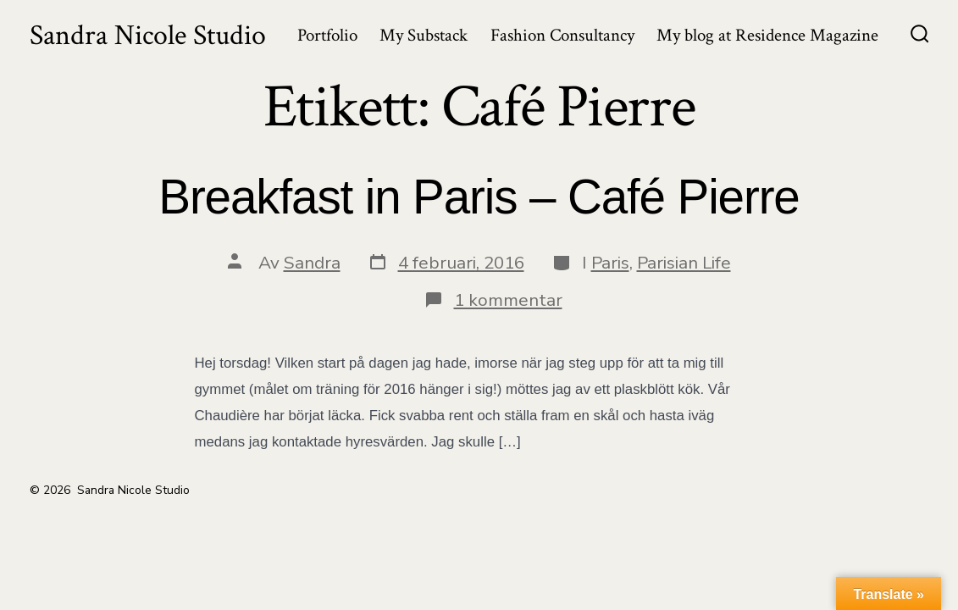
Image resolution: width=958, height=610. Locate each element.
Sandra (312, 262)
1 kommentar (508, 300)
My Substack (423, 35)
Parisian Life (684, 262)
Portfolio (327, 35)
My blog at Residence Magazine (767, 35)
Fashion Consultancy (562, 35)
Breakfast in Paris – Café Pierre (478, 197)
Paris (610, 262)
